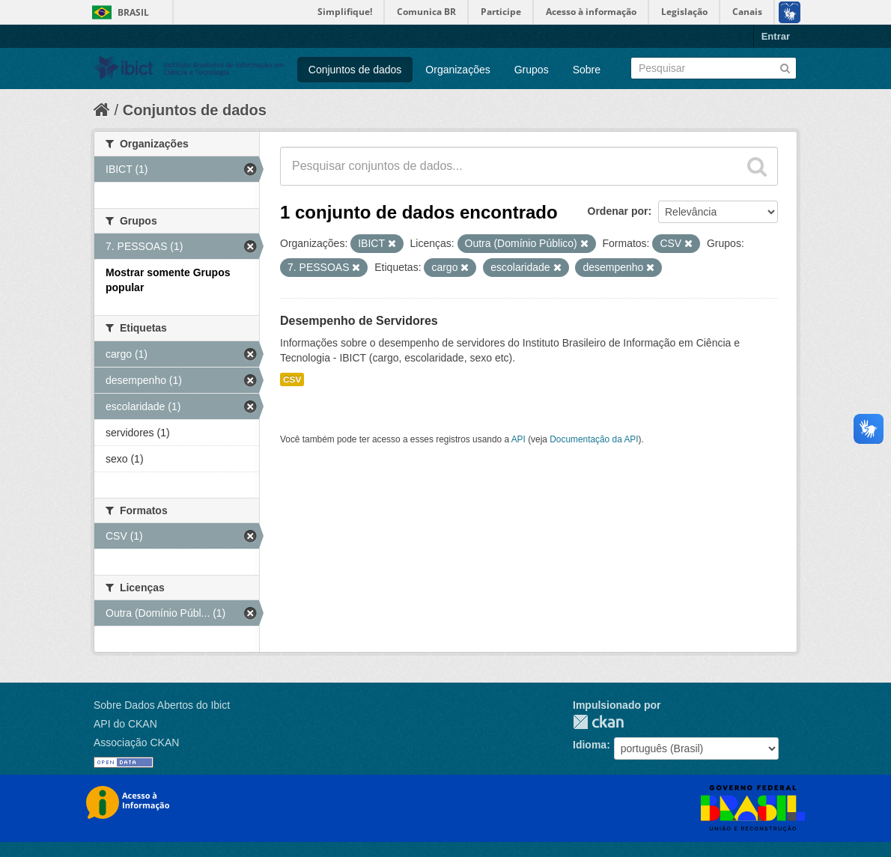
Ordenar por (618, 211)
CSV (292, 379)
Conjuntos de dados (355, 70)
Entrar (775, 36)
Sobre (586, 70)
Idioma (589, 745)
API (518, 439)
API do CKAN (125, 724)
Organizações (457, 70)
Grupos (531, 70)
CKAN (598, 722)
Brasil (133, 12)
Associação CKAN (136, 742)
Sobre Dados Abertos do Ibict (162, 705)
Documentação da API (594, 439)
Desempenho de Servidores (359, 320)
